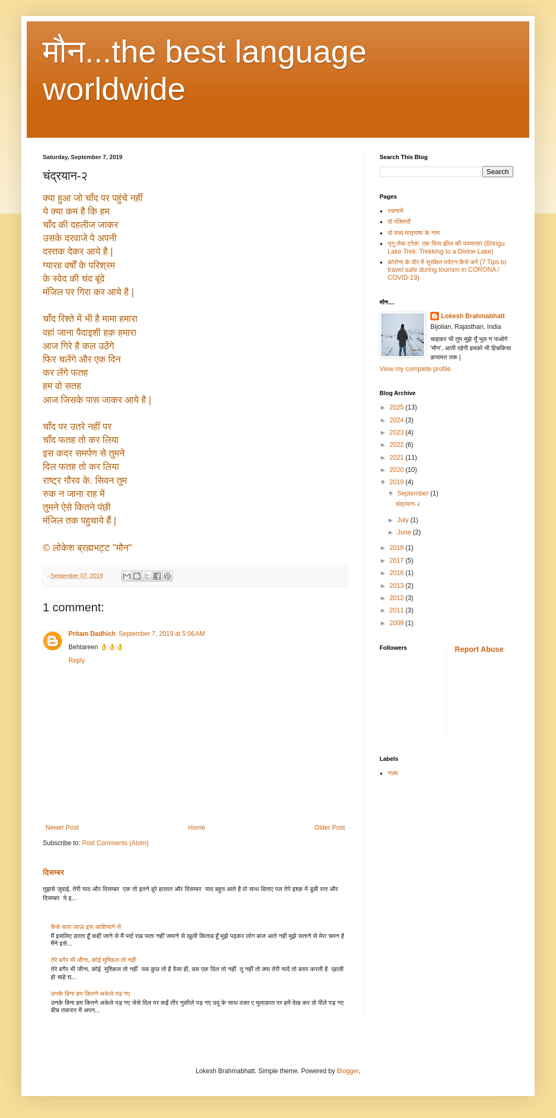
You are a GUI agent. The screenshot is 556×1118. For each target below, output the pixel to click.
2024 (398, 420)
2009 (398, 623)
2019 (398, 482)
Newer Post (62, 827)
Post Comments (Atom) (115, 843)
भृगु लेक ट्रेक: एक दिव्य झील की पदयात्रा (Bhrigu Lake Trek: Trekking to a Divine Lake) (446, 247)
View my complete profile (415, 369)
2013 (398, 585)
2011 (398, 610)
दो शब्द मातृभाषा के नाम (413, 233)
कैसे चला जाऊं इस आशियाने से (86, 927)
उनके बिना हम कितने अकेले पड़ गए (90, 993)
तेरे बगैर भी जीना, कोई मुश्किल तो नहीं (93, 960)
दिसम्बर (53, 872)
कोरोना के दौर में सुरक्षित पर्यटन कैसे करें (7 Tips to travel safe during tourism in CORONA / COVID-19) (447, 269)
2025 (398, 407)
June (405, 532)
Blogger (348, 1071)
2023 (398, 432)
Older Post (329, 827)
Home (196, 827)
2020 (398, 470)
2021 (398, 457)
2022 (398, 444)
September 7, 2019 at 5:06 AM (162, 633)
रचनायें (395, 211)
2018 (398, 548)
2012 (398, 598)
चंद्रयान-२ (408, 504)
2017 (398, 560)
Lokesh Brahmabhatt (473, 316)
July (404, 520)
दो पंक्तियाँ (399, 221)
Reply (76, 660)
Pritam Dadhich (91, 633)
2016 (398, 573)
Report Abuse (479, 649)
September (413, 493)
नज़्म (393, 773)
